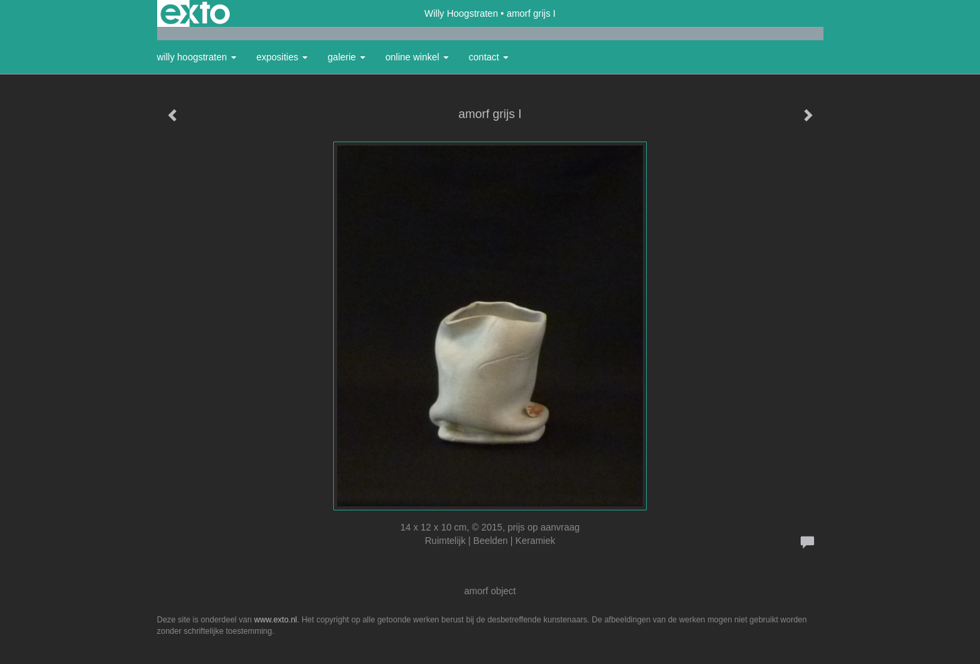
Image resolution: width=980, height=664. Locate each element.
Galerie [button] (346, 57)
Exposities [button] (282, 57)
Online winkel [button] (417, 57)
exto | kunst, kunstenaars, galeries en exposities (195, 13)
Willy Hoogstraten (461, 13)
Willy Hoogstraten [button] (196, 57)
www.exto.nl (275, 619)
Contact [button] (488, 57)
